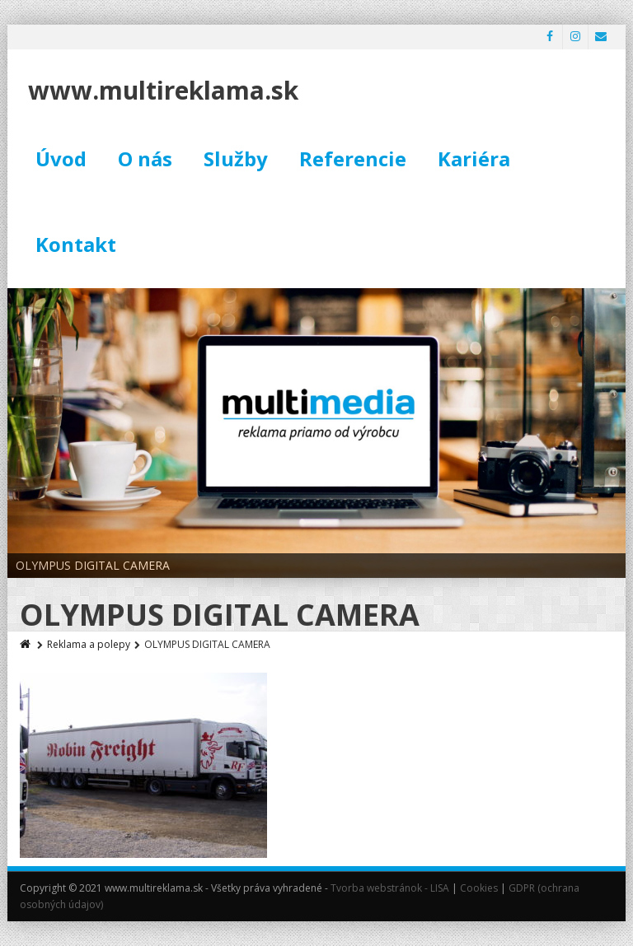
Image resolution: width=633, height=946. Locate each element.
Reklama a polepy (88, 644)
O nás (145, 158)
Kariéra (474, 158)
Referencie (352, 158)
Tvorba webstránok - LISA (390, 888)
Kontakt (75, 244)
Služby (236, 158)
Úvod (61, 158)
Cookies (479, 888)
